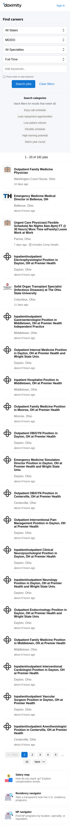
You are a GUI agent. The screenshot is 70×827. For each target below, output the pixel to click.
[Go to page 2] (32, 754)
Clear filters (46, 84)
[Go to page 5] (56, 754)
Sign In (61, 5)
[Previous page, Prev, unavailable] (12, 754)
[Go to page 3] (40, 754)
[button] (35, 110)
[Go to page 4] (48, 754)
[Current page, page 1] (24, 754)
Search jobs (24, 84)
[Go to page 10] (27, 762)
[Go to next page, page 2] (39, 762)
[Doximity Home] (12, 5)
